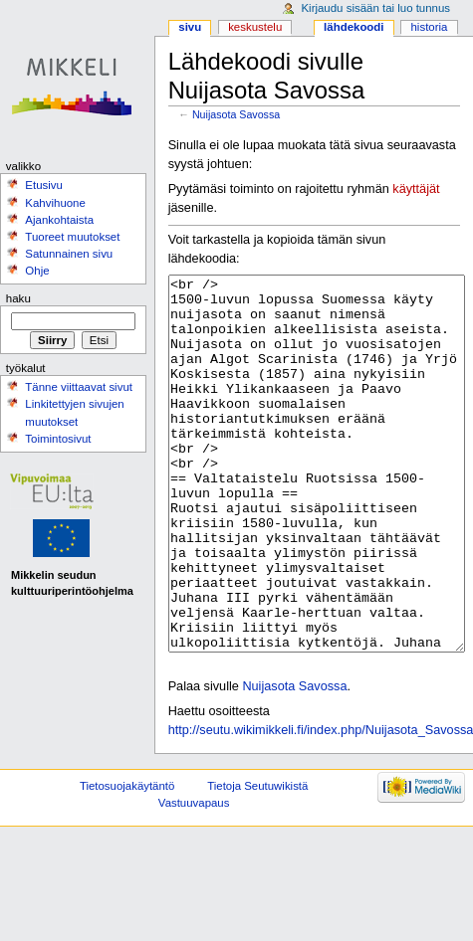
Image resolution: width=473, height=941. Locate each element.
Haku (18, 298)
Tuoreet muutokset (72, 237)
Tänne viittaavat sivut (78, 387)
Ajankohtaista (59, 220)
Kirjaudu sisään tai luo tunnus (375, 8)
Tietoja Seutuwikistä (257, 860)
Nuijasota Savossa (236, 114)
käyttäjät (415, 189)
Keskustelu (255, 27)
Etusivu (44, 185)
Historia (429, 27)
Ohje (37, 271)
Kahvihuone (55, 203)
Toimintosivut (58, 439)
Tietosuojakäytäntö (127, 860)
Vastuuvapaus (194, 877)
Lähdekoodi (353, 27)
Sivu (189, 27)
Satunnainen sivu (69, 254)
